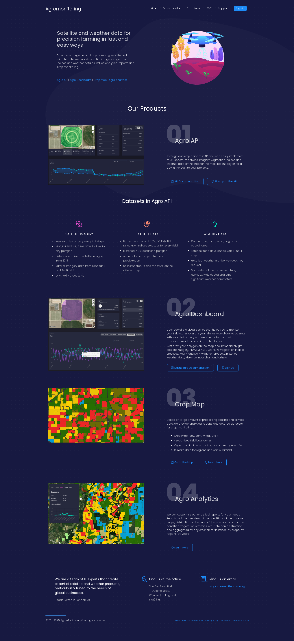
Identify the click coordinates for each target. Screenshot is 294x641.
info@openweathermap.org (226, 584)
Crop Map (193, 8)
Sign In (240, 8)
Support (223, 8)
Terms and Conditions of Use (235, 618)
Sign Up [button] (228, 367)
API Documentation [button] (185, 181)
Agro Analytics (118, 80)
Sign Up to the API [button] (224, 181)
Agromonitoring (63, 9)
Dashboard (170, 8)
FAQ (209, 8)
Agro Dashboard (81, 80)
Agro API (62, 80)
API (152, 8)
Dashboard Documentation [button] (190, 367)
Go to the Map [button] (182, 461)
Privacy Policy (211, 618)
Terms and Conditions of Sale (189, 618)
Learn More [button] (213, 461)
